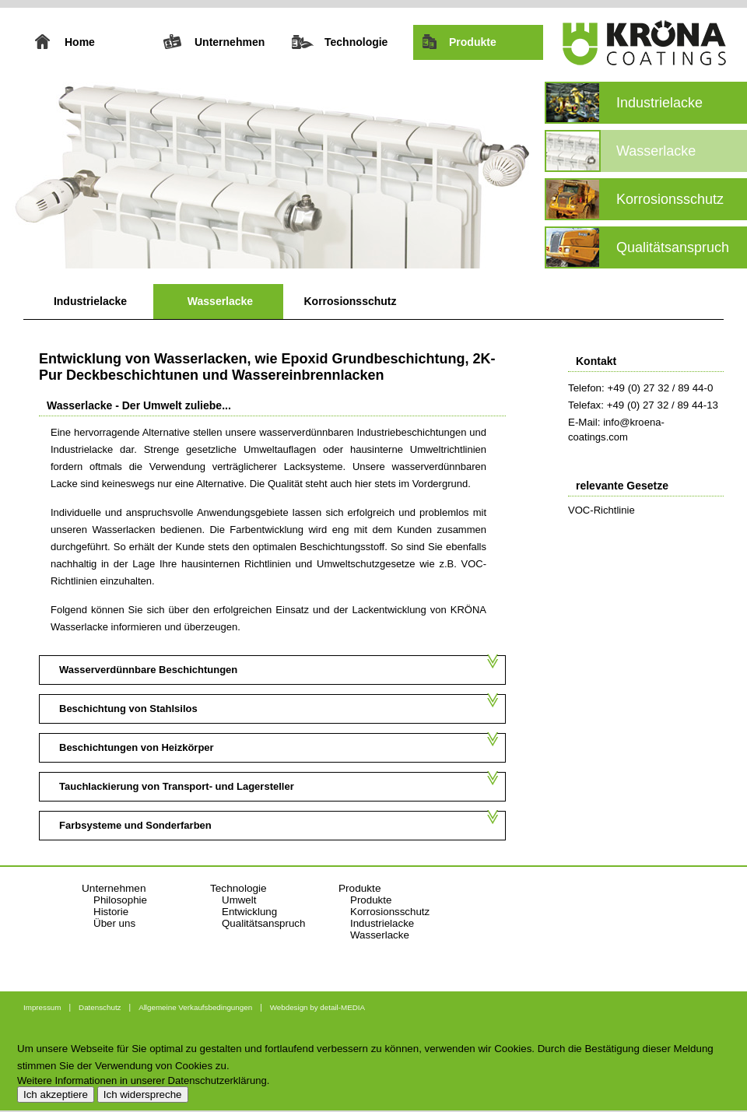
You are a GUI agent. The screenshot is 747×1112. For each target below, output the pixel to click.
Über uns (114, 923)
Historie (110, 911)
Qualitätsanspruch (263, 923)
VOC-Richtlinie (601, 510)
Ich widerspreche (142, 1094)
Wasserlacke (220, 301)
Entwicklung (249, 911)
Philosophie (120, 900)
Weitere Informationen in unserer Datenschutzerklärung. (143, 1080)
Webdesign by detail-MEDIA (317, 1007)
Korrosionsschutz (349, 301)
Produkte (370, 900)
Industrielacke (90, 301)
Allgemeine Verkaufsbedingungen (195, 1007)
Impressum (42, 1007)
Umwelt (239, 900)
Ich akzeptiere (55, 1094)
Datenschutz (100, 1007)
